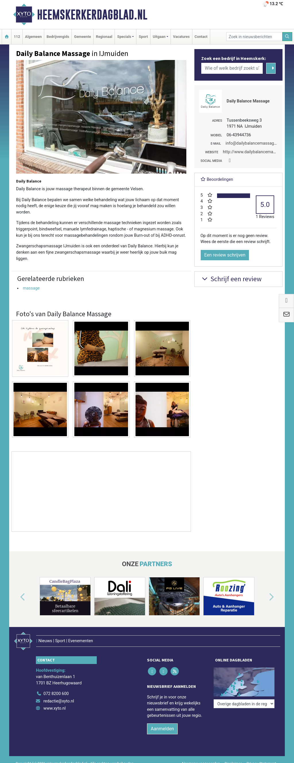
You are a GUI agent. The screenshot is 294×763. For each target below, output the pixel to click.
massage (31, 288)
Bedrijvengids (58, 36)
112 (17, 36)
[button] (16, 597)
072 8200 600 (56, 693)
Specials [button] (124, 36)
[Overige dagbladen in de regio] (244, 703)
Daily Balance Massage (248, 101)
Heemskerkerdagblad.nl (92, 14)
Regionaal (104, 36)
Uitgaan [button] (159, 36)
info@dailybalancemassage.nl (253, 143)
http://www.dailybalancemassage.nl (256, 152)
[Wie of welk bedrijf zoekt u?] (232, 68)
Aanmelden (162, 728)
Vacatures (181, 36)
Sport (143, 36)
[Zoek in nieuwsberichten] (254, 36)
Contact (201, 36)
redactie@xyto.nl (58, 701)
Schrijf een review (231, 278)
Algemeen (33, 36)
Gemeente (82, 36)
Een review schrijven (224, 255)
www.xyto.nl (54, 708)
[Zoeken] (287, 36)
